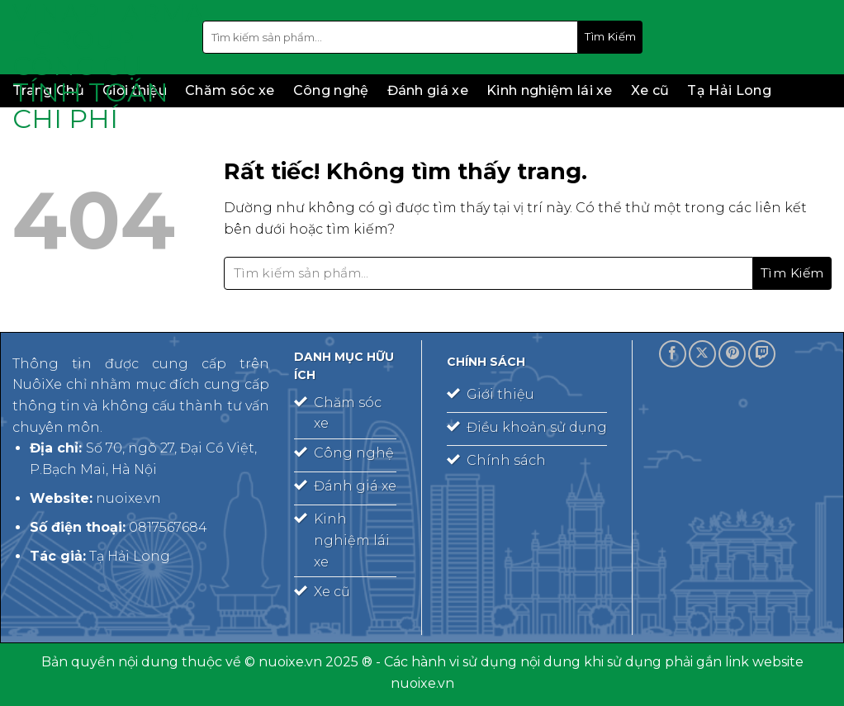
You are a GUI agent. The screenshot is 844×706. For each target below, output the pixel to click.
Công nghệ (331, 90)
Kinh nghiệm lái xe (549, 90)
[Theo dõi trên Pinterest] (732, 353)
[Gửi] (610, 37)
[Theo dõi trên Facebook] (672, 353)
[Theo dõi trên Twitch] (761, 353)
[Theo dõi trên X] (702, 353)
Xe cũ (650, 90)
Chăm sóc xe (230, 90)
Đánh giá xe (428, 90)
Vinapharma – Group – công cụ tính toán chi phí (95, 66)
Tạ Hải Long (729, 90)
